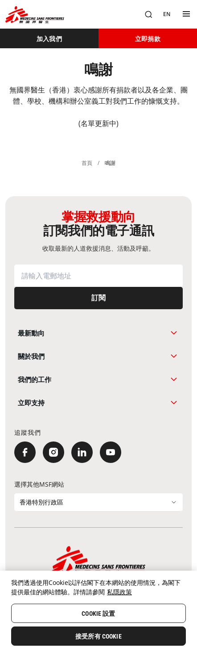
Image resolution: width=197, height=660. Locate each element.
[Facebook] (25, 452)
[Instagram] (53, 452)
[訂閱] (98, 298)
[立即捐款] (147, 38)
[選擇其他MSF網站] (98, 502)
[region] (98, 615)
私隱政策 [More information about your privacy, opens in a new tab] (119, 592)
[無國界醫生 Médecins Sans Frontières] (34, 14)
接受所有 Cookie (98, 636)
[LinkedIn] (82, 452)
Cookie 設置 (98, 613)
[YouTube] (110, 452)
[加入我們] (49, 38)
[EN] (166, 14)
